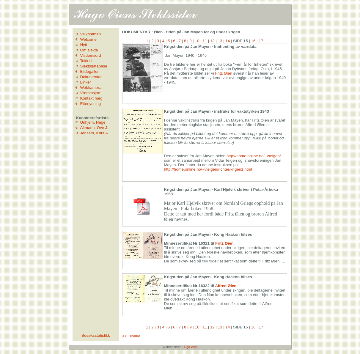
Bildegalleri (90, 71)
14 (227, 41)
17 (261, 41)
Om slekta (89, 50)
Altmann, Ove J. (94, 127)
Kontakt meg (91, 98)
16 (253, 41)
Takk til (86, 61)
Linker (85, 82)
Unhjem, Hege (93, 122)
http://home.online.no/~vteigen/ (254, 156)
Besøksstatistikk (95, 335)
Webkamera (91, 87)
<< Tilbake (131, 336)
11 (204, 41)
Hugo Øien (190, 347)
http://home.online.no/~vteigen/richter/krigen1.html (208, 169)
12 (212, 41)
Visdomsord (90, 55)
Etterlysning (90, 103)
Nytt (83, 45)
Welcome (88, 39)
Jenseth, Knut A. (94, 133)
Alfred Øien (226, 286)
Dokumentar (91, 77)
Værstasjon (90, 93)
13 (220, 41)
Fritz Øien (223, 73)
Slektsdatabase (93, 66)
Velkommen (90, 34)
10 (197, 41)
